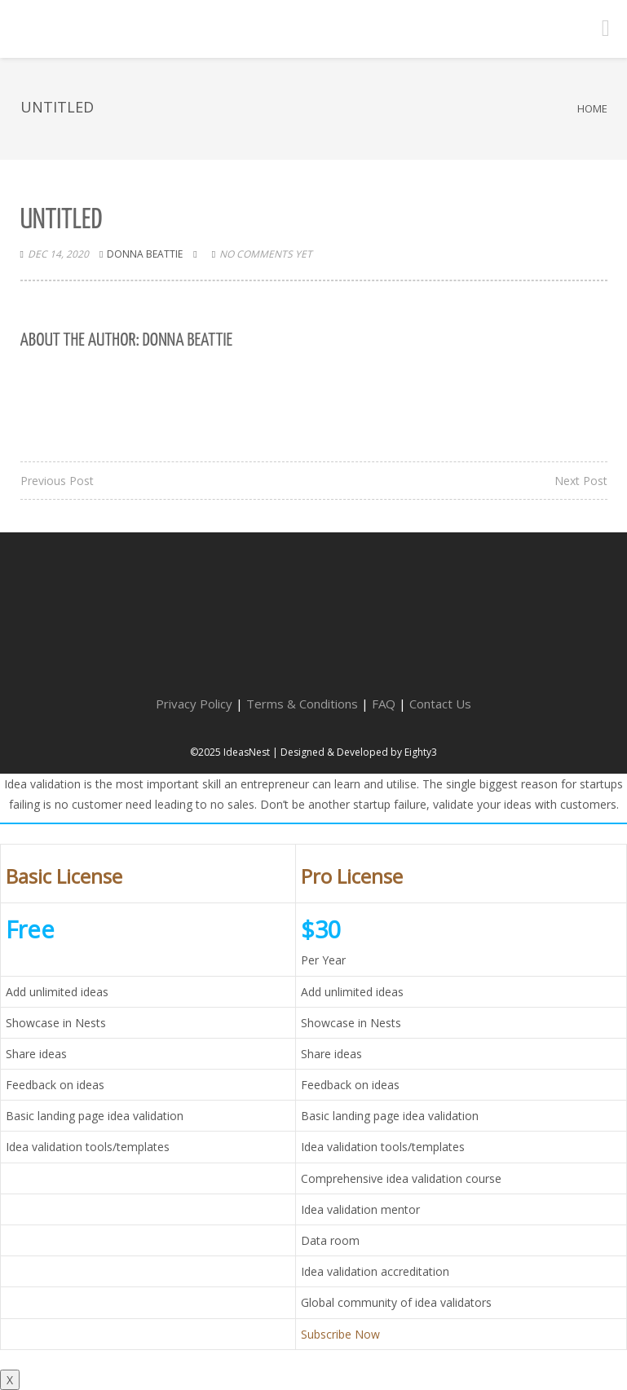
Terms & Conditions (302, 703)
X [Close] (10, 1380)
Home (592, 108)
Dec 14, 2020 (58, 254)
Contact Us (440, 703)
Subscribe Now (340, 1334)
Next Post (580, 480)
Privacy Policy (194, 703)
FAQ (383, 703)
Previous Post (57, 480)
